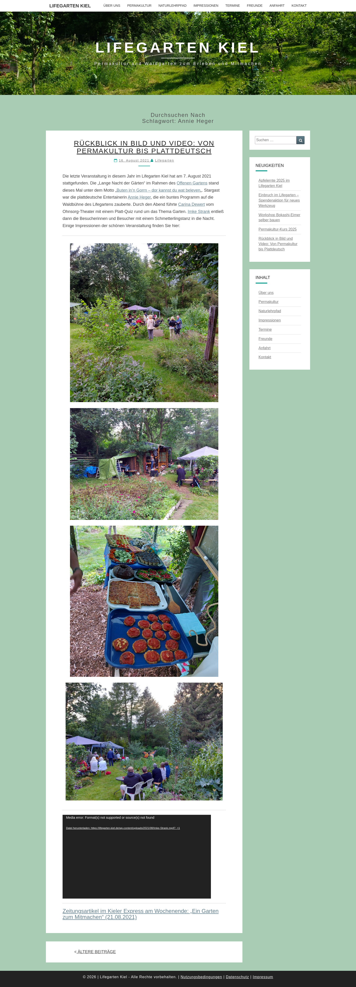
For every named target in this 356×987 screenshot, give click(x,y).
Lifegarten (164, 160)
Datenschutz (237, 977)
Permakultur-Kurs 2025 (278, 229)
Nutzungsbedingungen (201, 977)
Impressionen (206, 5)
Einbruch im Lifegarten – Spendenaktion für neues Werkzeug (279, 200)
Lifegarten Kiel (70, 5)
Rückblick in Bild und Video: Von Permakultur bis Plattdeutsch (144, 147)
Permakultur (139, 5)
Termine (232, 5)
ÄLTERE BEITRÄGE (95, 952)
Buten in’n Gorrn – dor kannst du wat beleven (158, 190)
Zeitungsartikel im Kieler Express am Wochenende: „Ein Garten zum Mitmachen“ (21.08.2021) (141, 914)
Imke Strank (199, 211)
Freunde (255, 5)
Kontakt (299, 5)
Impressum (263, 977)
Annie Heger (139, 197)
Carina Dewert (191, 204)
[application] (137, 857)
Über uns (112, 5)
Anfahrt (277, 5)
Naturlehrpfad (173, 5)
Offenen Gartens (192, 183)
